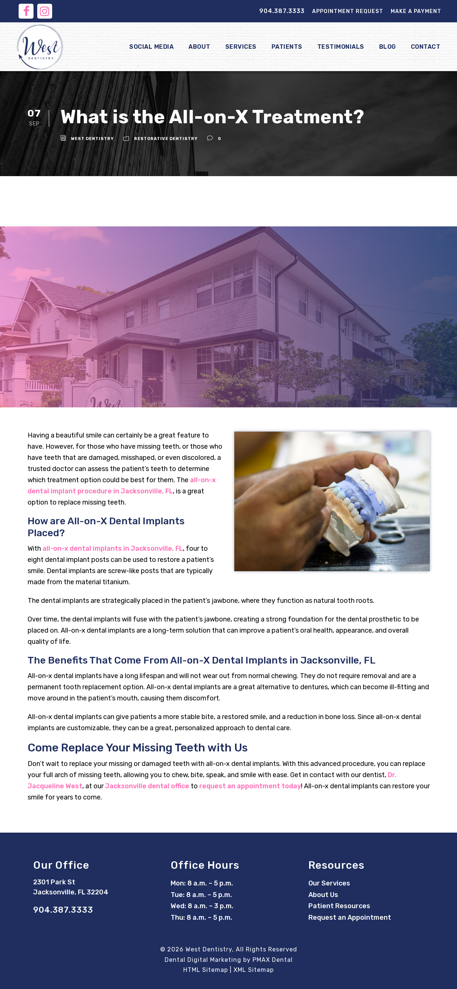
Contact (426, 46)
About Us (323, 895)
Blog (387, 46)
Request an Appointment (349, 917)
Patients (287, 46)
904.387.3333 (282, 11)
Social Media (151, 46)
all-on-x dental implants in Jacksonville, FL (112, 548)
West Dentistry (92, 138)
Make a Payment (416, 11)
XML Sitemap (254, 969)
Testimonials (340, 46)
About (199, 46)
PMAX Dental (273, 959)
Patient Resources (339, 906)
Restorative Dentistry (166, 138)
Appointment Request (347, 11)
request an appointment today (250, 786)
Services (241, 46)
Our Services (329, 883)
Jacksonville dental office (147, 786)
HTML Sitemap (205, 969)
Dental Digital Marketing (203, 959)
